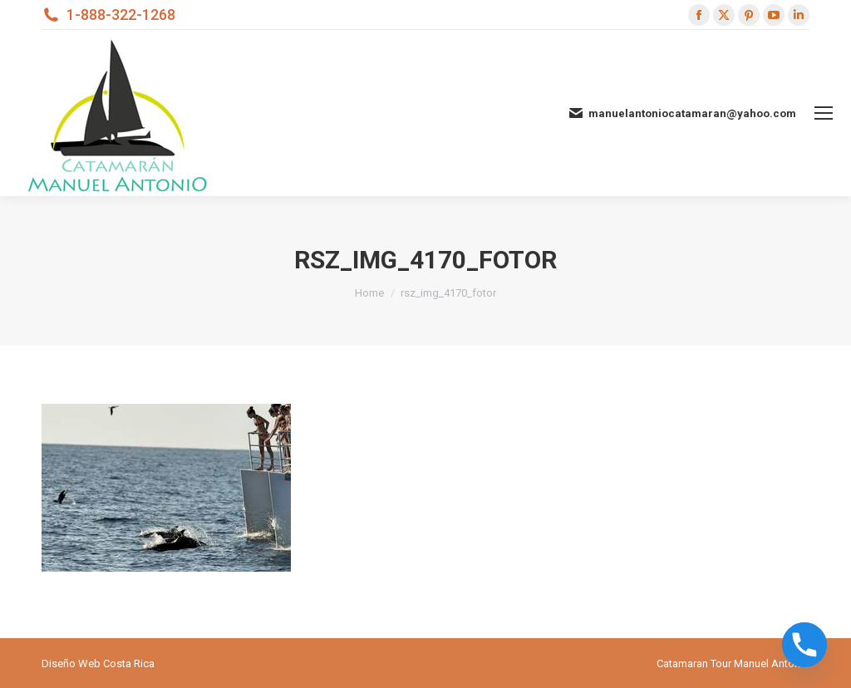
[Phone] (804, 644)
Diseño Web (71, 663)
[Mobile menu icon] (823, 113)
